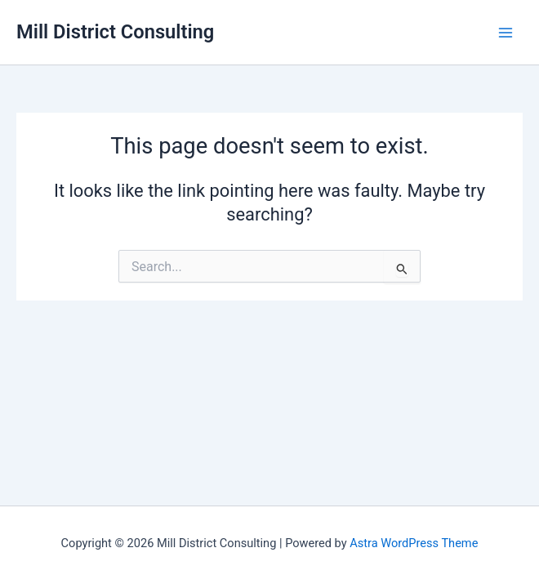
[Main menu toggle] (505, 33)
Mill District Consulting (115, 31)
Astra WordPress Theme (414, 543)
